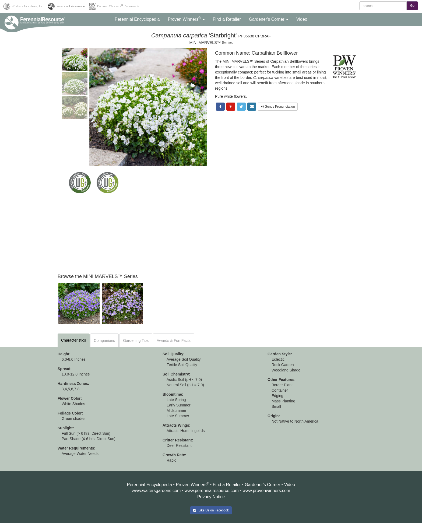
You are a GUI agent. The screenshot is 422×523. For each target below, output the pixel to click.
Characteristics (73, 340)
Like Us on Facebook (211, 510)
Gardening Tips (136, 340)
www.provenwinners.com (266, 490)
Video (289, 484)
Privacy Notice (211, 496)
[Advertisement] (211, 233)
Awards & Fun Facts (174, 340)
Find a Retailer (227, 484)
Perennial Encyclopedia (149, 484)
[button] (137, 19)
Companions (104, 340)
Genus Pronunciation (278, 106)
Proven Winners (191, 484)
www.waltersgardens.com (156, 490)
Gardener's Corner (262, 484)
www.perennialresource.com (212, 490)
